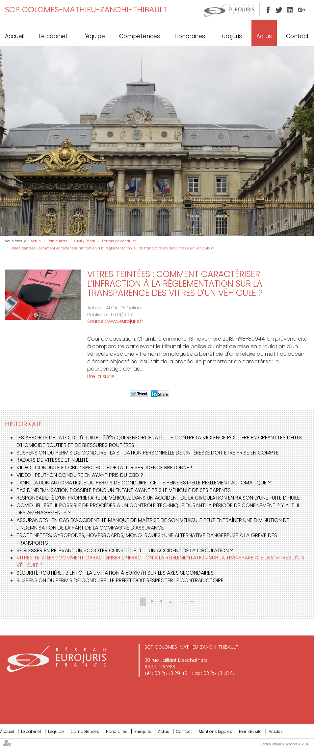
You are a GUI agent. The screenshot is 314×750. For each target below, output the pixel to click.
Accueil (14, 36)
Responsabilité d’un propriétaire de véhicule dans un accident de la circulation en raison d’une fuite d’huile (158, 498)
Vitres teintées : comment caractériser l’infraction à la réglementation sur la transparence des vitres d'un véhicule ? (112, 248)
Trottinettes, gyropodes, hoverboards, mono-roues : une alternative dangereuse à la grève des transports (146, 539)
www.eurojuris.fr (125, 321)
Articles (276, 731)
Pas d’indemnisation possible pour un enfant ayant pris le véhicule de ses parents (123, 490)
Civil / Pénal (84, 241)
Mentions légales (215, 731)
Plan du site (250, 731)
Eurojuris (230, 36)
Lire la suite (101, 376)
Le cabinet (53, 36)
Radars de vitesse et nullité (52, 460)
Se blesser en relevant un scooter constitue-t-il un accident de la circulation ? (124, 550)
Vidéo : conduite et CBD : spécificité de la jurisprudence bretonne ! (104, 467)
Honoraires (189, 36)
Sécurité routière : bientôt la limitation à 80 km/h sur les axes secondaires (115, 573)
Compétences (139, 36)
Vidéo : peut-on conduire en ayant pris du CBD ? (79, 475)
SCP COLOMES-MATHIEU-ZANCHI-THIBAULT (86, 9)
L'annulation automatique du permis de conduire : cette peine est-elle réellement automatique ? (143, 482)
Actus (264, 36)
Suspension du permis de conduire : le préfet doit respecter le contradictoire (119, 580)
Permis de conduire (119, 241)
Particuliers (57, 241)
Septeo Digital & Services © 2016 (284, 744)
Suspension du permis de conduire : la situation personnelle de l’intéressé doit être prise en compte (147, 452)
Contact (297, 36)
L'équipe (93, 36)
